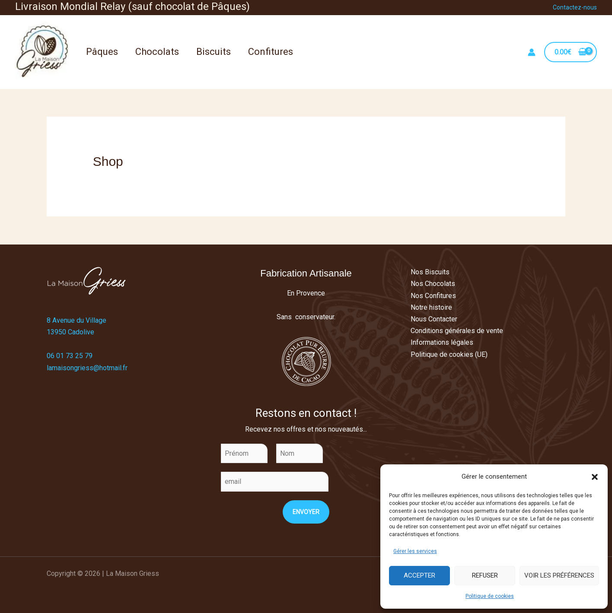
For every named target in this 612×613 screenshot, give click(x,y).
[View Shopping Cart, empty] (570, 52)
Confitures (270, 51)
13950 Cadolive (70, 332)
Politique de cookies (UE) (449, 354)
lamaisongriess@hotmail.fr (87, 368)
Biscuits (213, 51)
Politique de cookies (489, 596)
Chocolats (157, 51)
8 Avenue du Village (76, 320)
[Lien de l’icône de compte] (532, 52)
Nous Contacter (434, 319)
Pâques (102, 51)
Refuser (485, 575)
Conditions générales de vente (457, 331)
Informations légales (442, 342)
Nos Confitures (433, 296)
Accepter (419, 575)
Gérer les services (415, 551)
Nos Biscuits (430, 272)
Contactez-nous (575, 7)
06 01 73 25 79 (69, 356)
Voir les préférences (559, 575)
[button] (594, 477)
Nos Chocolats (433, 284)
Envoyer (306, 511)
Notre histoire (431, 307)
